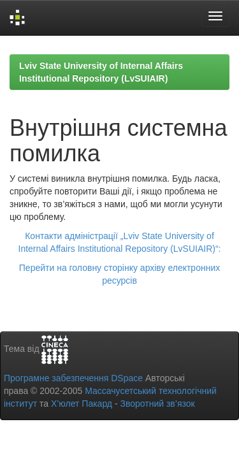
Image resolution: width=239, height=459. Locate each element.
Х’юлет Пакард (81, 403)
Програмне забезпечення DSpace (73, 378)
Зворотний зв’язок (157, 403)
